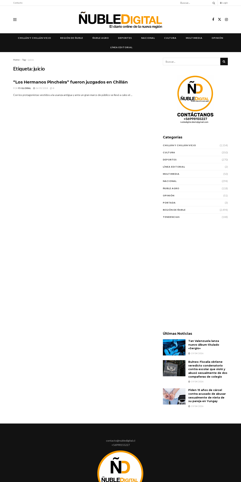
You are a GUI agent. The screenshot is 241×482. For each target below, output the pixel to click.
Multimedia (194, 37)
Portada (169, 202)
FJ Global (24, 88)
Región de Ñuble (71, 37)
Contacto (17, 2)
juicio (31, 59)
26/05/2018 (40, 88)
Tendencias (171, 217)
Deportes (125, 37)
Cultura (170, 37)
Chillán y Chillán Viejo (34, 37)
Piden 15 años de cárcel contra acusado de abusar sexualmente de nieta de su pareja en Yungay (207, 395)
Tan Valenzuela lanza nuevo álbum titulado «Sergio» (203, 344)
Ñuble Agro (100, 37)
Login (224, 2)
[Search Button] (213, 3)
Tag (24, 59)
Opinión (217, 37)
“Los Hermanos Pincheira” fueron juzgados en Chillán (70, 82)
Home (16, 59)
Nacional (148, 37)
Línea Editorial (121, 47)
